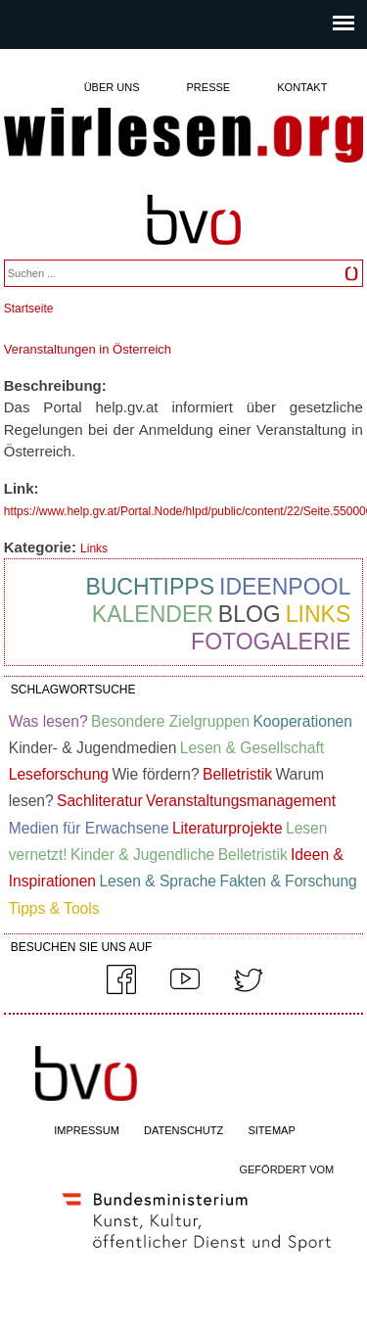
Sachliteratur (100, 800)
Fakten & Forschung (287, 881)
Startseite (29, 308)
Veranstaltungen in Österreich (87, 349)
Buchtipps (149, 586)
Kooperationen (301, 721)
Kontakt (302, 87)
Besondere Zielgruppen (170, 721)
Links (94, 548)
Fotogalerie (270, 641)
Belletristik (237, 774)
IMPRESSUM (86, 1130)
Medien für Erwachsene (89, 828)
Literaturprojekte (227, 828)
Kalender (152, 614)
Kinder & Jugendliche (142, 854)
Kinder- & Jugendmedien (93, 747)
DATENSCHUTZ (183, 1130)
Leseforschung (59, 774)
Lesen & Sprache (157, 881)
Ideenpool (284, 586)
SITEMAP (271, 1130)
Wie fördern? (155, 774)
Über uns (112, 87)
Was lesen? (48, 721)
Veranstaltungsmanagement (241, 800)
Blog (249, 614)
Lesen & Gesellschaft (252, 747)
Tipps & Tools (54, 908)
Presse (209, 87)
